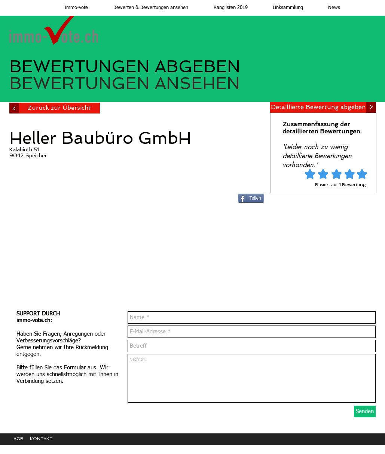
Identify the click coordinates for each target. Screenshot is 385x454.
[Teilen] (251, 198)
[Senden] (365, 411)
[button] (144, 8)
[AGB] (21, 438)
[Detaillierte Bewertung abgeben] (318, 107)
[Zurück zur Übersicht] (59, 108)
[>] (371, 107)
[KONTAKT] (47, 438)
